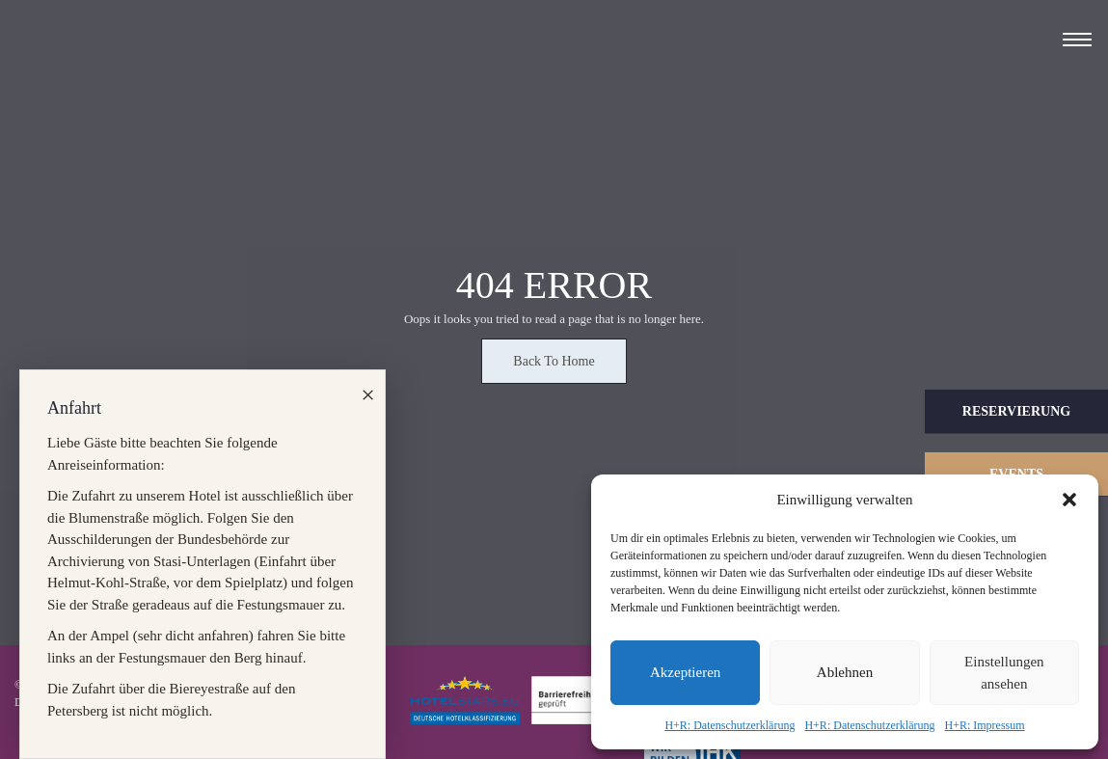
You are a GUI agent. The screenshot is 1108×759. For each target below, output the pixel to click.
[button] (1069, 499)
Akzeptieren (685, 672)
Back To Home (553, 361)
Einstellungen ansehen (1004, 672)
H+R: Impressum (985, 725)
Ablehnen (845, 672)
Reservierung (1016, 411)
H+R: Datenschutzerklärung (729, 725)
